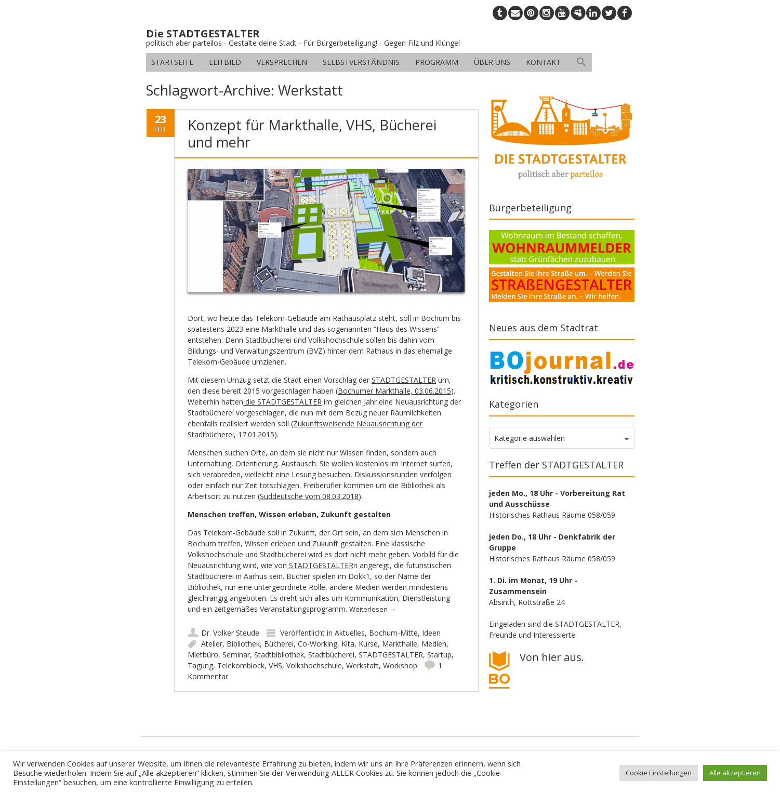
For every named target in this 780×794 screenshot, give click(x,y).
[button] (581, 62)
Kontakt (543, 62)
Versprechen (282, 62)
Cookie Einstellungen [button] (659, 772)
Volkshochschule (314, 665)
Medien (433, 644)
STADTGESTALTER (404, 380)
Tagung (200, 665)
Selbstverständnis (361, 62)
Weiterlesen (372, 609)
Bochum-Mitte (393, 633)
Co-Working (317, 644)
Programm (436, 62)
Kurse (368, 644)
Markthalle (399, 644)
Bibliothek (243, 644)
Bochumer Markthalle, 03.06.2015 (394, 391)
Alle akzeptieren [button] (735, 772)
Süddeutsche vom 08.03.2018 (309, 496)
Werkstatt (362, 665)
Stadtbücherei (331, 655)
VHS (275, 665)
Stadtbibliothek (279, 655)
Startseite (172, 62)
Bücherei (279, 644)
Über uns (492, 62)
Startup (439, 655)
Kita (347, 644)
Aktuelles (350, 633)
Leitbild (225, 62)
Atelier (211, 644)
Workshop (400, 665)
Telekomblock (241, 665)
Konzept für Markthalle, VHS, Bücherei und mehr (312, 133)
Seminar (236, 655)
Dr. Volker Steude (230, 633)
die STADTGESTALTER (282, 402)
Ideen (431, 633)
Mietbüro (203, 655)
